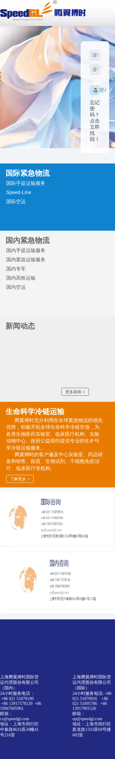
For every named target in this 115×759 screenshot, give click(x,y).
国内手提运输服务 (25, 250)
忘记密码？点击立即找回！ (95, 121)
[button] (95, 90)
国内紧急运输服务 (25, 259)
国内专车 (16, 268)
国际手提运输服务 (25, 183)
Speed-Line (18, 192)
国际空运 (16, 201)
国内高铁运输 (21, 277)
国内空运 (16, 287)
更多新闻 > (75, 392)
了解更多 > (19, 479)
